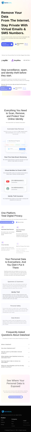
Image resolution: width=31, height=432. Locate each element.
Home (2, 423)
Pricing (2, 428)
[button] (29, 2)
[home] (6, 2)
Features (3, 426)
